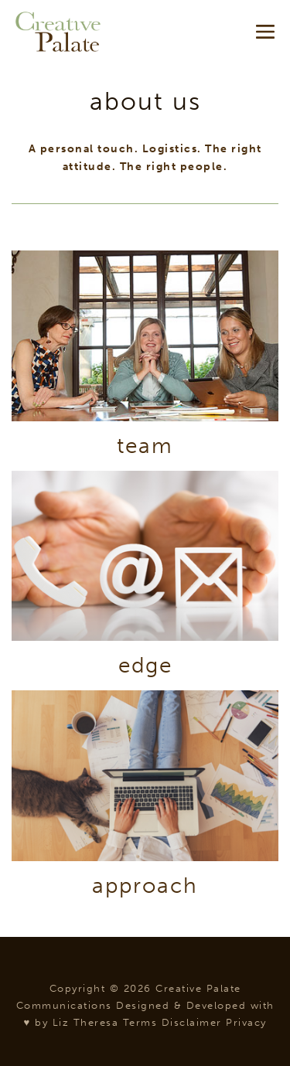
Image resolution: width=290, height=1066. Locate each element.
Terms (140, 1022)
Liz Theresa (86, 1022)
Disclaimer (192, 1022)
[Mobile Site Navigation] (265, 32)
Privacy (246, 1022)
